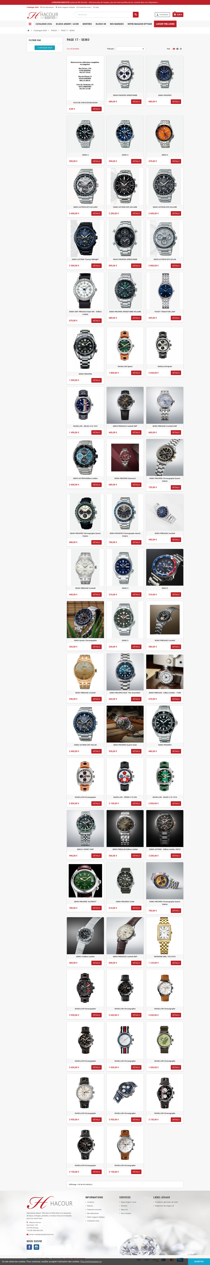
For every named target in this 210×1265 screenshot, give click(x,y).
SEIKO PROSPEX (164, 95)
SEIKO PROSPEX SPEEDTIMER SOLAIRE (125, 312)
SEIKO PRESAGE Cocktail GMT (125, 426)
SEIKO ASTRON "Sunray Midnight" (85, 259)
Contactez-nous (93, 1221)
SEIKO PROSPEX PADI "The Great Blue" (125, 693)
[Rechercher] (107, 15)
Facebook (29, 1247)
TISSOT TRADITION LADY (164, 312)
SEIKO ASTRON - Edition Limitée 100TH (165, 849)
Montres (87, 24)
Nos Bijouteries (47, 7)
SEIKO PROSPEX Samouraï (125, 478)
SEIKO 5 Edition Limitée (85, 957)
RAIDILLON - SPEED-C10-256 (125, 797)
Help (96, 7)
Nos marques (117, 24)
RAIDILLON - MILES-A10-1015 (85, 426)
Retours (90, 1206)
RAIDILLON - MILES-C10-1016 (165, 797)
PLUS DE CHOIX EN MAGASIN (85, 103)
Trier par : (111, 49)
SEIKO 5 (85, 155)
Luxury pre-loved (165, 24)
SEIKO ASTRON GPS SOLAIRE (85, 207)
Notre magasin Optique (65, 7)
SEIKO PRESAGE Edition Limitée (125, 849)
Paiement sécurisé (94, 1210)
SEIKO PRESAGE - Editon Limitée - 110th (165, 693)
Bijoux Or (124, 1210)
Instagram (36, 1247)
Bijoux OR (101, 24)
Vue (168, 49)
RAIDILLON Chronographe (85, 797)
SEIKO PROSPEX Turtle (125, 902)
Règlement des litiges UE (164, 1206)
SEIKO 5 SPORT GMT (85, 849)
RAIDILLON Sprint (165, 366)
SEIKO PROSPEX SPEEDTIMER (125, 95)
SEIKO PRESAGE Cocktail (165, 533)
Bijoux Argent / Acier (67, 24)
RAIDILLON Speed (125, 366)
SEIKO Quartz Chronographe (85, 640)
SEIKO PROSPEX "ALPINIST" (85, 902)
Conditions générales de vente (166, 1202)
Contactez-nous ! (84, 7)
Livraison (90, 1202)
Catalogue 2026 (44, 24)
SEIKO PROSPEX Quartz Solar (125, 745)
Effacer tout (44, 48)
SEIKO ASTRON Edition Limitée (85, 478)
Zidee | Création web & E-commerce (72, 1258)
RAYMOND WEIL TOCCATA (165, 957)
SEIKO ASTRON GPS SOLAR (165, 259)
